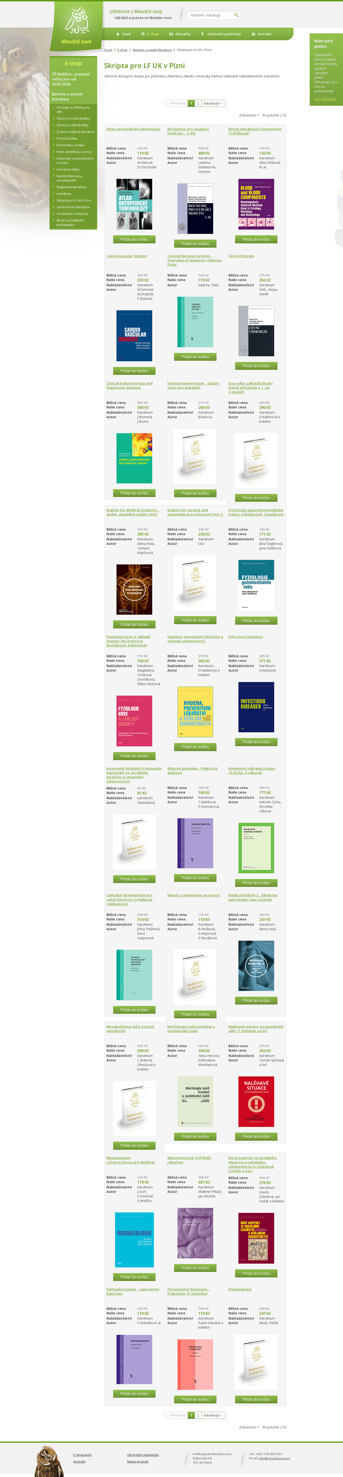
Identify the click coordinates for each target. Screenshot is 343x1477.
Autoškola (64, 193)
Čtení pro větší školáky (73, 125)
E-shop (153, 34)
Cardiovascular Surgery (126, 256)
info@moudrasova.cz (274, 1458)
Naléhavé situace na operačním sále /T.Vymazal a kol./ (255, 1028)
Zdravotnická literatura (73, 207)
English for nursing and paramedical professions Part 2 (195, 512)
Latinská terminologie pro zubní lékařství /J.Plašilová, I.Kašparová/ (129, 899)
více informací (325, 99)
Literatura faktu (68, 169)
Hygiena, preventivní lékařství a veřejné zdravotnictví (195, 638)
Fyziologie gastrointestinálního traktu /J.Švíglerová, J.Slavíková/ (256, 512)
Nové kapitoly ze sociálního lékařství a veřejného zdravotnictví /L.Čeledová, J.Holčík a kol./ (252, 1164)
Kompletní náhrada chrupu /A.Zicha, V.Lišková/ (251, 770)
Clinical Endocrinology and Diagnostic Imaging (129, 385)
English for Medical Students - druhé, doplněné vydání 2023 (132, 512)
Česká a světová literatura (76, 132)
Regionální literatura (71, 187)
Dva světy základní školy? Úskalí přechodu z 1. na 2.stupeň (250, 387)
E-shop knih (82, 1455)
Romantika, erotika (70, 145)
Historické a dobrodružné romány (75, 160)
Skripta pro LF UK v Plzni (74, 200)
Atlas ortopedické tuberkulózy (133, 129)
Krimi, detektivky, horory (74, 152)
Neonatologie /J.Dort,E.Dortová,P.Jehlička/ (130, 1159)
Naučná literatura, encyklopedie (70, 178)
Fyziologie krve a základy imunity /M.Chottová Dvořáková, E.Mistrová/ (128, 640)
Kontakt (265, 34)
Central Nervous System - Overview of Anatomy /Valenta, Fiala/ (194, 260)
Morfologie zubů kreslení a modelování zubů (191, 1028)
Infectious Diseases (245, 636)
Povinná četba (67, 138)
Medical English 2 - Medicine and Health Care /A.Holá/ (252, 897)
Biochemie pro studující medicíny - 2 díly (188, 131)
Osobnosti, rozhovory (72, 213)
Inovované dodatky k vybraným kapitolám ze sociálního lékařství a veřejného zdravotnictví (134, 775)
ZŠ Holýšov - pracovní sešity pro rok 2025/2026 (71, 79)
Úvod (126, 34)
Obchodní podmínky (224, 34)
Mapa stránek (138, 1461)
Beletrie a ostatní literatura (152, 50)
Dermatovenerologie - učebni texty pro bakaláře (193, 385)
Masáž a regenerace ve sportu (193, 895)
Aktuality (183, 34)
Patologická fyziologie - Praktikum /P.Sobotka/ (188, 1291)
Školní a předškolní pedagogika (70, 222)
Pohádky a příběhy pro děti (73, 109)
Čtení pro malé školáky (73, 118)
